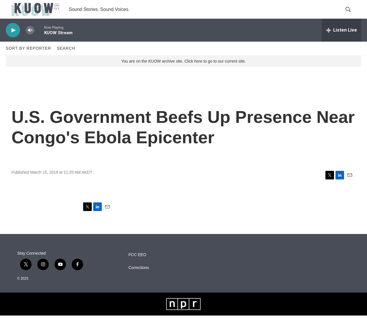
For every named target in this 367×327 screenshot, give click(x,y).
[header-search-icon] (352, 15)
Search (66, 59)
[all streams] (341, 41)
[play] (12, 41)
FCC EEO (137, 266)
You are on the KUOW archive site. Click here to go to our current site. (183, 72)
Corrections (138, 279)
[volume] (30, 41)
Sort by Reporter (28, 59)
